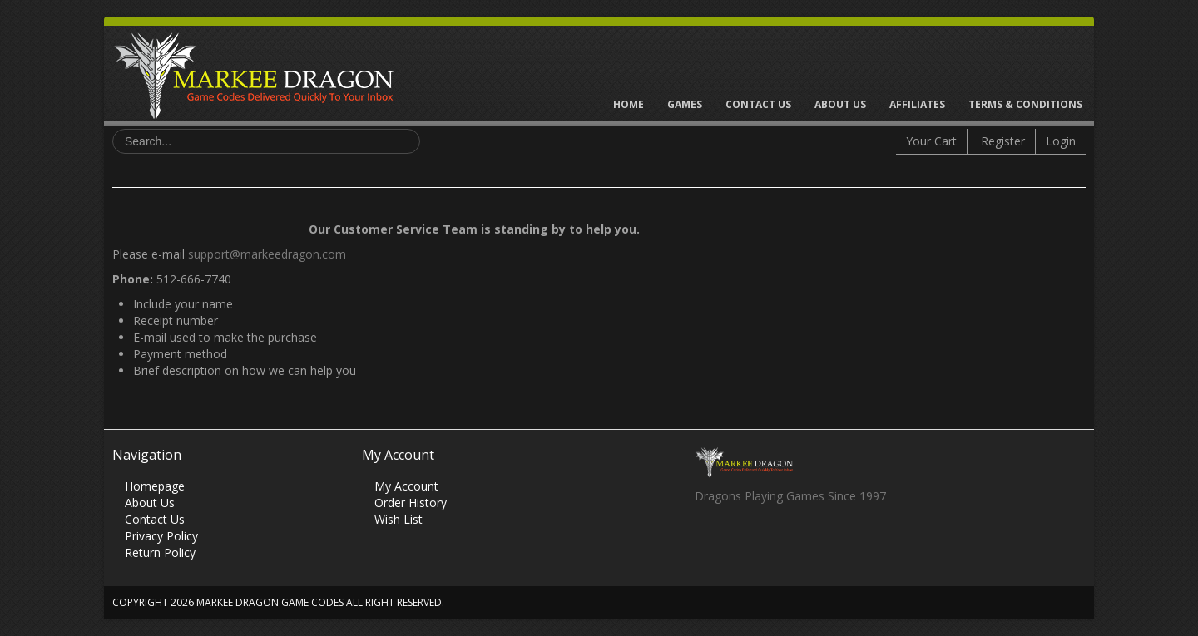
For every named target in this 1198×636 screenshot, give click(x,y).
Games (684, 104)
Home (628, 104)
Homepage (155, 486)
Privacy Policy (161, 536)
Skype (772, 541)
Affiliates (917, 104)
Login (1061, 141)
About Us (840, 104)
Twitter (739, 541)
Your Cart (931, 141)
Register (1003, 141)
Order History (410, 502)
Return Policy (160, 552)
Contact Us (758, 104)
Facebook (707, 541)
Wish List (398, 519)
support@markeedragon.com (267, 254)
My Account (406, 486)
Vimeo (804, 541)
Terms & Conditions (1025, 104)
